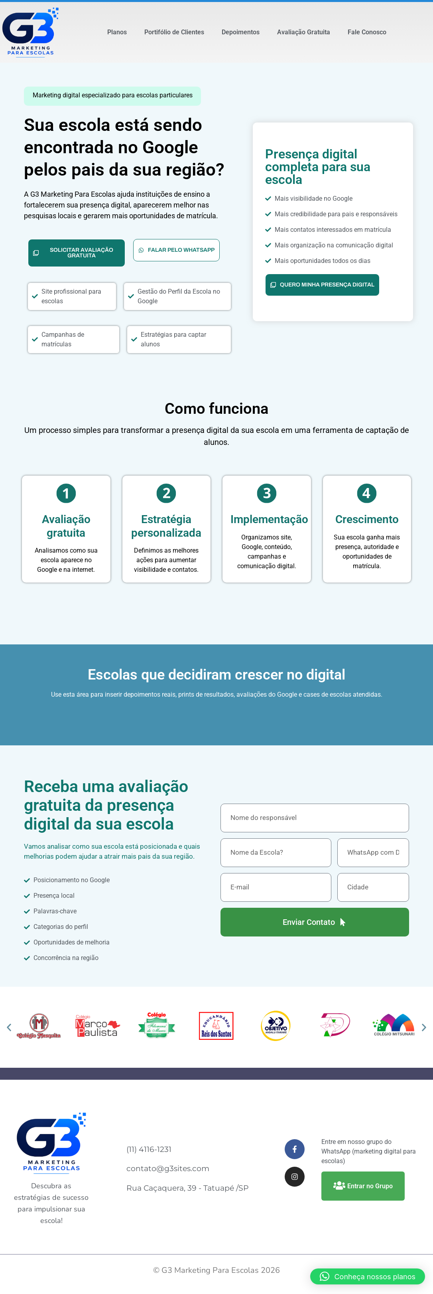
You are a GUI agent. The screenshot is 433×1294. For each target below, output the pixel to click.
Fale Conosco (367, 32)
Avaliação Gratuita (303, 32)
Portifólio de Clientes (174, 32)
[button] (9, 1027)
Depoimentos (241, 32)
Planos (117, 32)
